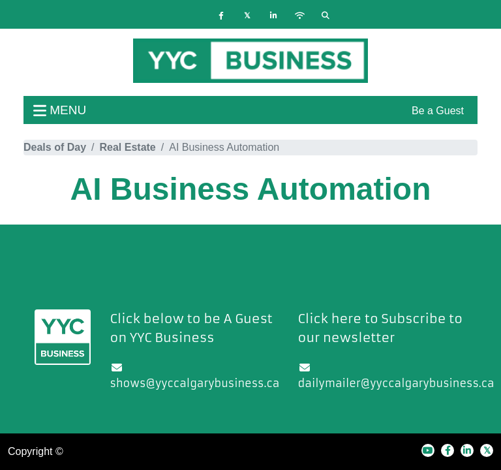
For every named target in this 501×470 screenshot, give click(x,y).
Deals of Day (54, 147)
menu (59, 110)
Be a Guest (438, 110)
